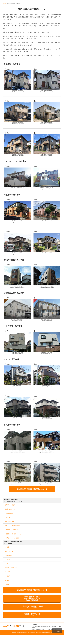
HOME (4, 3)
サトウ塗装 (7, 576)
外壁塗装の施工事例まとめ (32, 614)
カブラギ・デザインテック (12, 567)
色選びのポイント (9, 521)
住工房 (6, 563)
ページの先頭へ (57, 630)
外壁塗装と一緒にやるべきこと (13, 534)
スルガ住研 (7, 559)
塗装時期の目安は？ (10, 505)
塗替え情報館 (8, 555)
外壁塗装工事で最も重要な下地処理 (32, 607)
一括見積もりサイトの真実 (12, 538)
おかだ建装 (7, 571)
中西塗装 (7, 584)
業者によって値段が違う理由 (12, 525)
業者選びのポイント (10, 509)
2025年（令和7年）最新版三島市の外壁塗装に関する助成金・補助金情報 (32, 598)
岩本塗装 (7, 580)
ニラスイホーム (9, 551)
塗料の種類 (7, 517)
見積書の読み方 (9, 513)
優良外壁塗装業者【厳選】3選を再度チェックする (32, 489)
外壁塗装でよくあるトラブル (12, 529)
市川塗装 (7, 547)
